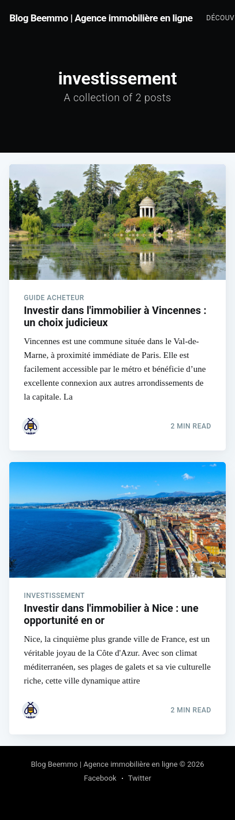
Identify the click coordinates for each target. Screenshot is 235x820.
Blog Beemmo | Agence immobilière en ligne (100, 18)
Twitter (139, 778)
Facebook (100, 778)
